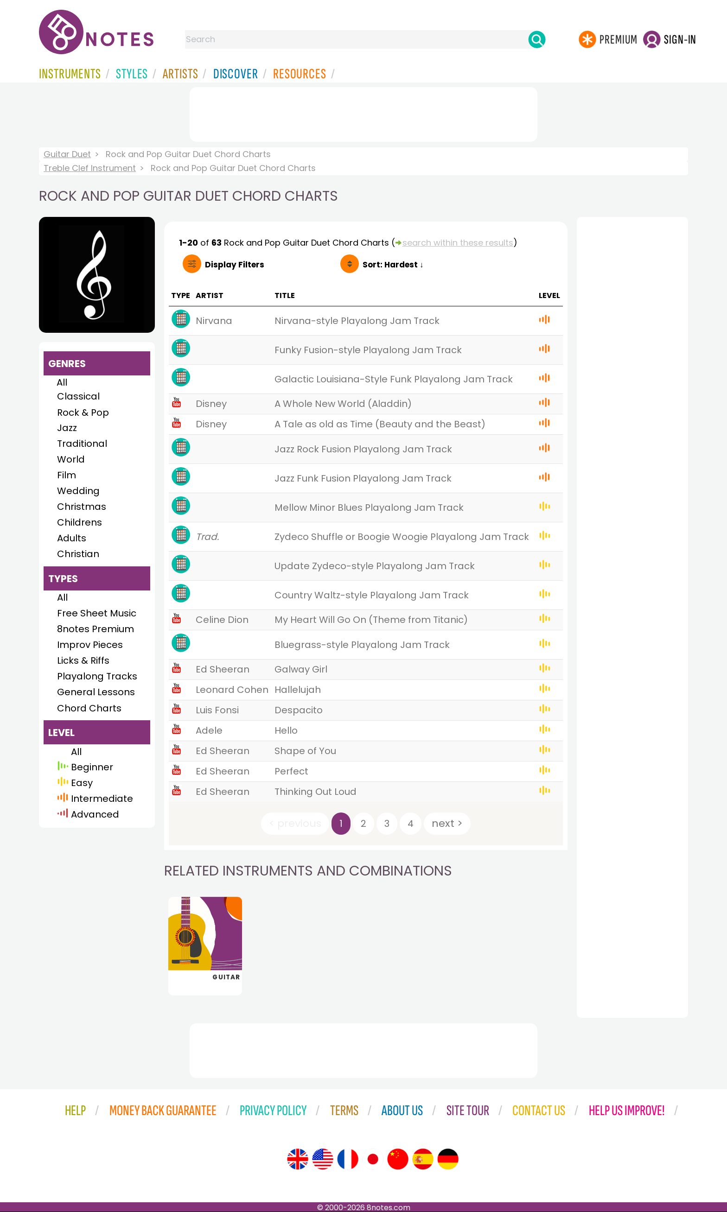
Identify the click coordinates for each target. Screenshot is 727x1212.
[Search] (537, 39)
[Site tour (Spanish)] (422, 1159)
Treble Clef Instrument (90, 168)
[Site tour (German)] (447, 1159)
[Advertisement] (363, 112)
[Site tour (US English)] (322, 1159)
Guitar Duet (67, 154)
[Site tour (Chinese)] (397, 1159)
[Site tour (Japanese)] (372, 1159)
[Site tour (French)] (347, 1159)
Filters (234, 264)
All (62, 382)
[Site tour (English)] (297, 1159)
